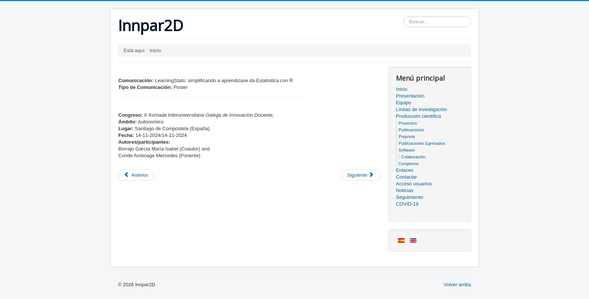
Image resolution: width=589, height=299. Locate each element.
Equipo (403, 102)
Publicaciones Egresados (422, 143)
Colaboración (413, 157)
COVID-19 (407, 204)
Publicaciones (411, 130)
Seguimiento (409, 197)
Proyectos (408, 123)
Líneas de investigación (421, 109)
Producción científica (418, 116)
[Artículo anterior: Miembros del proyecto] (136, 175)
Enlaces (404, 170)
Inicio (401, 89)
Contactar (406, 177)
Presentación (410, 96)
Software (407, 150)
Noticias (404, 190)
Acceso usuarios (414, 183)
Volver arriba (457, 284)
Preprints (407, 136)
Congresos (408, 163)
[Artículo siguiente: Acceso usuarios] (361, 175)
